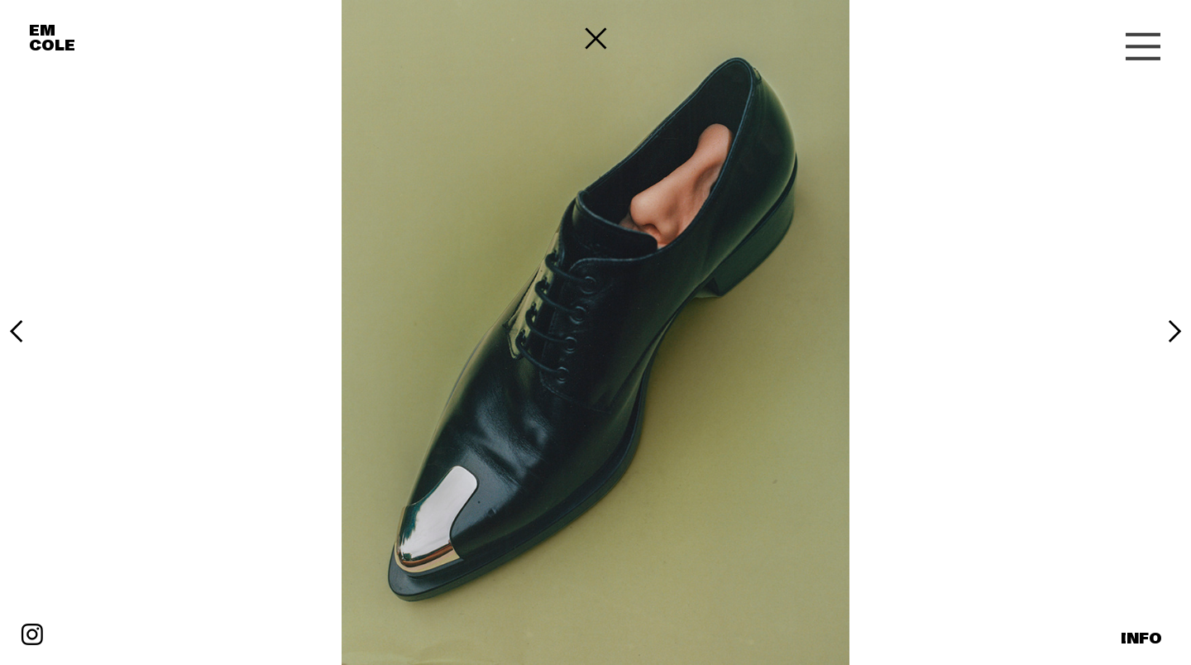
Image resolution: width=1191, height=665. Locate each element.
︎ (16, 332)
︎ (1175, 332)
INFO (1141, 638)
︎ (1143, 47)
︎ (32, 636)
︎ (596, 39)
